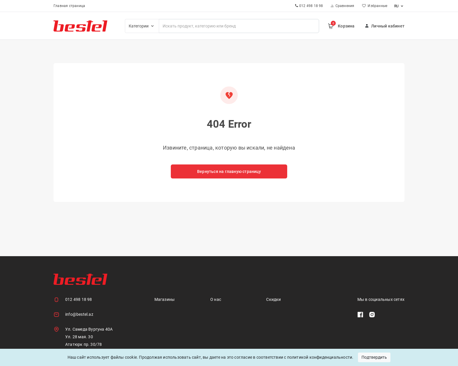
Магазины (164, 299)
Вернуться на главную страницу (229, 171)
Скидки (273, 299)
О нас (215, 299)
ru (399, 6)
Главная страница (69, 6)
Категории (142, 26)
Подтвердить (374, 357)
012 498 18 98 (78, 299)
